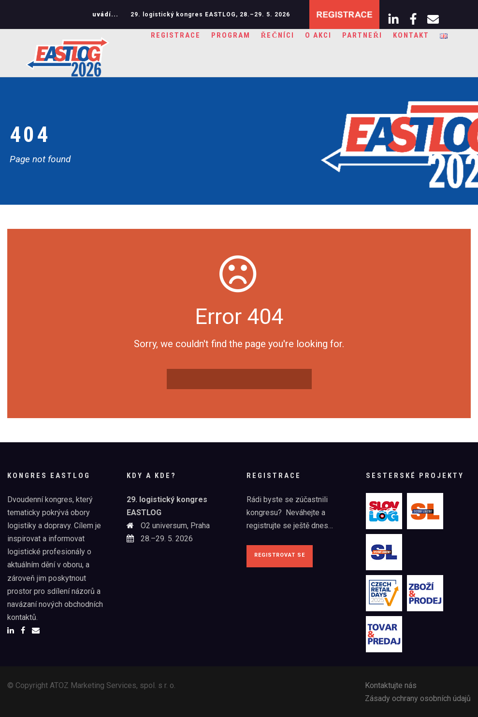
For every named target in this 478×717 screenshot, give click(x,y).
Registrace (176, 35)
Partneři (362, 35)
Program (230, 35)
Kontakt (411, 35)
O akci (318, 35)
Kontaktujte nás (391, 685)
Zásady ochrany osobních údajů (418, 698)
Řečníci (278, 35)
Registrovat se (279, 555)
